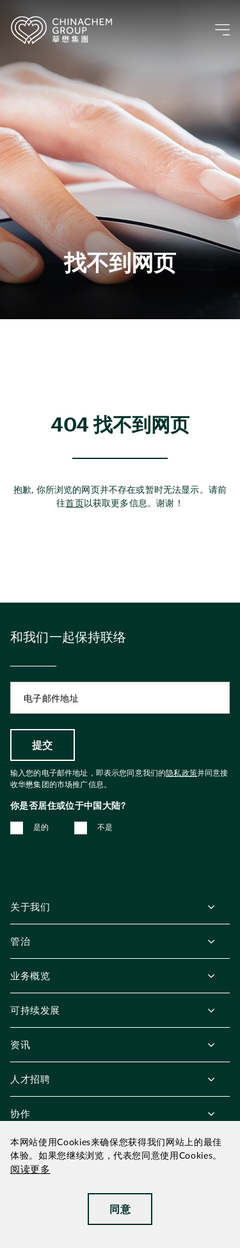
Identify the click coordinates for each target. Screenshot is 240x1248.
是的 (41, 827)
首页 (74, 503)
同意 (120, 1209)
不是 (105, 827)
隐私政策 (181, 773)
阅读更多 (30, 1170)
